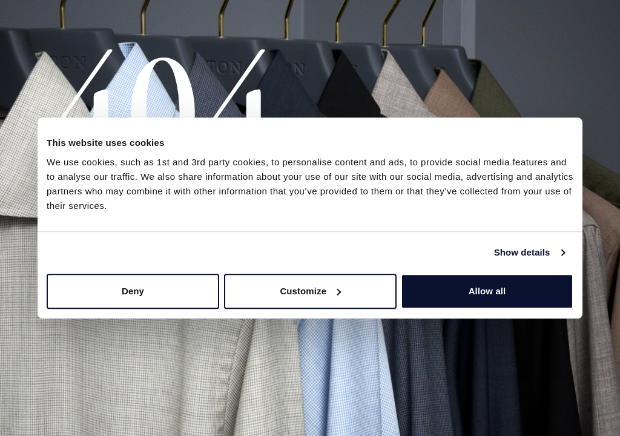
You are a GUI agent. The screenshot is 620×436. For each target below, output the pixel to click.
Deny (133, 291)
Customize (310, 291)
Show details (522, 252)
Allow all (487, 291)
